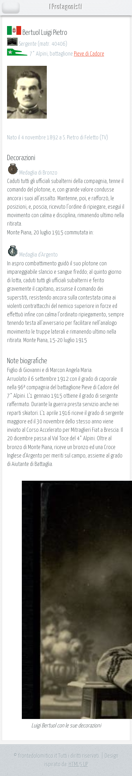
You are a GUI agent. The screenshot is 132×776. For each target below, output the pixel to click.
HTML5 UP (78, 764)
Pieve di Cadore (89, 54)
